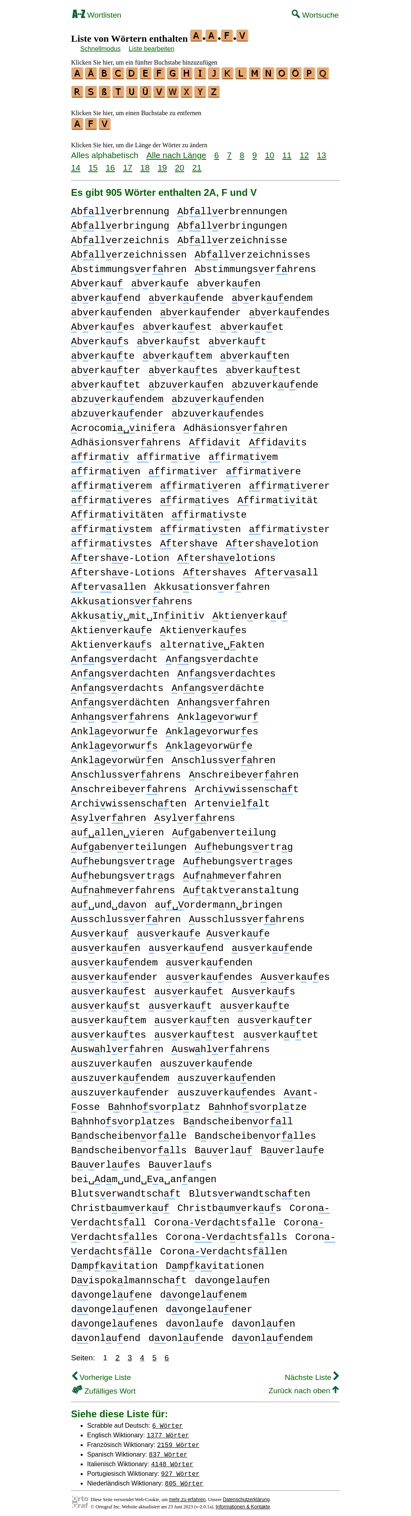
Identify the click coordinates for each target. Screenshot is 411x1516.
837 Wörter (168, 1450)
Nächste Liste (312, 1374)
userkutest (194, 1031)
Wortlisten (96, 15)
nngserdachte (212, 655)
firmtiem (243, 453)
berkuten (254, 352)
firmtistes (111, 540)
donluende (186, 1334)
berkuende (186, 294)
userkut (180, 1002)
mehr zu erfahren (187, 1496)
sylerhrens (194, 814)
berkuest (177, 323)
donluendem (272, 1334)
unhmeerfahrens (123, 887)
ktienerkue (111, 627)
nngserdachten (120, 670)
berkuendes (289, 309)
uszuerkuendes (226, 1089)
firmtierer (289, 482)
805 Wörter (184, 1479)
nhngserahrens (120, 713)
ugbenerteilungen (129, 843)
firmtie (168, 453)
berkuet (251, 323)
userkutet (280, 1031)
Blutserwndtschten (249, 1190)
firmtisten (200, 525)
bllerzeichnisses (252, 251)
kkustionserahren (212, 583)
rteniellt (232, 800)
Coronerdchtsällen (223, 1248)
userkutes (108, 1031)
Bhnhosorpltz (154, 1103)
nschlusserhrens (126, 771)
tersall (286, 569)
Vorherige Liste (101, 1374)
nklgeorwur (217, 713)
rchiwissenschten (129, 800)
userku (100, 930)
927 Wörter (180, 1469)
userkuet (189, 988)
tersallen (108, 583)
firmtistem (111, 525)
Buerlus (180, 1161)
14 (75, 164)
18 (145, 164)
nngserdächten (120, 699)
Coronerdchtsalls (226, 1233)
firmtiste (208, 511)
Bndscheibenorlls (129, 1147)
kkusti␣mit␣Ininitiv (137, 612)
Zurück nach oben (304, 1387)
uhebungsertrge (123, 858)
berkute (102, 352)
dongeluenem (203, 1291)
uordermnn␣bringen (218, 901)
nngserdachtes (226, 670)
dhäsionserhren (235, 424)
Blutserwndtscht (126, 1190)
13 (321, 151)
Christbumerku (120, 1204)
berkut (238, 338)
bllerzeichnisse (232, 237)
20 (179, 164)
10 (269, 151)
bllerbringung (120, 222)
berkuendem (272, 294)
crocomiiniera (123, 424)
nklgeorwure (114, 728)
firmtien (105, 468)
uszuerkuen (111, 1060)
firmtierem (111, 482)
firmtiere (263, 468)
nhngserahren (223, 699)
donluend (105, 1334)
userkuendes (209, 973)
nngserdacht (114, 655)
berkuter (105, 367)
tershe (189, 540)
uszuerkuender (120, 1089)
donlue (195, 1320)
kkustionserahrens (131, 598)
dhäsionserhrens (126, 439)
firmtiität (278, 497)
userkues (295, 973)
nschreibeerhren (244, 771)
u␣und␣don (108, 901)
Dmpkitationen (215, 1262)
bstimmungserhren (129, 265)
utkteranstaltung (241, 887)
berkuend (105, 294)
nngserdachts (117, 684)
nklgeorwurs (114, 742)
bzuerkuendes (217, 410)
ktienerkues (203, 627)
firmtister (289, 525)
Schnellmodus (100, 48)
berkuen (228, 280)
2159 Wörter (178, 1441)
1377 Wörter (168, 1431)
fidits (278, 439)
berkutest (263, 367)
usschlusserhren (126, 916)
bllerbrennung (120, 208)
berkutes (183, 367)
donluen (263, 1320)
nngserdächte (217, 684)
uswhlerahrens (220, 1046)
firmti (100, 453)
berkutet (105, 381)
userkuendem (114, 959)
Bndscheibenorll (238, 1118)
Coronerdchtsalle (214, 1219)
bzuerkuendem (117, 395)
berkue (160, 280)
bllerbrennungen (232, 208)
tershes (214, 569)
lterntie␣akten (212, 641)
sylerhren (108, 814)
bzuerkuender (117, 410)
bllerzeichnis (120, 237)
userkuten (191, 1017)
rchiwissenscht (247, 786)
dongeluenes (114, 1320)
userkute (254, 1002)
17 (127, 164)
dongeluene (111, 1291)
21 (196, 164)
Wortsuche (315, 15)
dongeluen (232, 1277)
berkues (102, 323)
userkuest (108, 988)
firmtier (183, 468)
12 (304, 151)
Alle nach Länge (176, 151)
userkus (263, 988)
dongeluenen (114, 1306)
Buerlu (223, 1147)
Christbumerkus (229, 1204)
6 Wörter (167, 1421)
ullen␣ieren (117, 829)
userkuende (272, 944)
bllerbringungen (232, 222)
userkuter (275, 1017)
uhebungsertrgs (123, 872)
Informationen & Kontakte (243, 1503)
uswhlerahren (117, 1046)
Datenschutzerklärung (246, 1496)
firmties (195, 497)
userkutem (108, 1017)
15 (93, 164)
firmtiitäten (117, 511)
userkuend (186, 944)
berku (97, 280)
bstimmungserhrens (255, 265)
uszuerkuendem (120, 1074)
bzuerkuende (275, 381)
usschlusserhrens (247, 916)
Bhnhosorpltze (257, 1103)
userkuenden (209, 959)
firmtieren (200, 482)
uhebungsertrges (238, 858)
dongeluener (209, 1306)
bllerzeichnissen (129, 251)
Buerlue (292, 1147)
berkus (100, 338)
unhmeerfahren (232, 872)
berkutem (177, 352)
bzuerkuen (186, 381)
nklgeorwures (212, 728)
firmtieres (111, 497)
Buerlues (105, 1161)
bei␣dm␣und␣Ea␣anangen (143, 1176)
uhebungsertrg (244, 843)
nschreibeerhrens (129, 786)
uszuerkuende (206, 1060)
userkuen (105, 944)
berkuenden (111, 309)
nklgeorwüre (209, 742)
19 (162, 164)
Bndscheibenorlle (129, 1132)
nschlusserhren (223, 757)
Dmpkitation (114, 1262)
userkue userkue (203, 930)
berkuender (200, 309)
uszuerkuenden (226, 1074)
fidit (215, 439)
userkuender (114, 973)
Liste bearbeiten (152, 48)
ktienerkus (111, 641)
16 (110, 164)
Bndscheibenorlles (255, 1132)
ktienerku (249, 612)
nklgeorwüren (117, 757)
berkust (168, 338)
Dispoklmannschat (129, 1277)
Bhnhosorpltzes (123, 1118)
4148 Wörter (172, 1460)
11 (286, 151)
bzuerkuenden (217, 395)
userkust (105, 1002)
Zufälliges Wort (104, 1387)
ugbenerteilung (224, 829)
